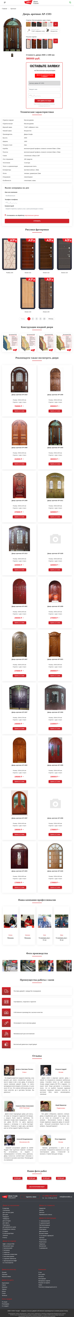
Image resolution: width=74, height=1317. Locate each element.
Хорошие (4, 1274)
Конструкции (42, 1278)
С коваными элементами (10, 1254)
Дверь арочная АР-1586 (55, 818)
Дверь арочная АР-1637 (19, 712)
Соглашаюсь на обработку (23, 215)
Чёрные (4, 1289)
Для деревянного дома (9, 1227)
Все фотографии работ (37, 1186)
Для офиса (6, 1223)
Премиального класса (45, 1214)
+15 (56, 41)
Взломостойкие (43, 1233)
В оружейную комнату (9, 1229)
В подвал (5, 1231)
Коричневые (5, 1283)
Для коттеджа (7, 1221)
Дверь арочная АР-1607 (19, 659)
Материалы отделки (44, 1280)
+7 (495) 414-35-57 (49, 1196)
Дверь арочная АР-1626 (55, 871)
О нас (40, 1272)
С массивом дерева (8, 1256)
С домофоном (43, 1248)
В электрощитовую (8, 1233)
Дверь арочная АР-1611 (55, 500)
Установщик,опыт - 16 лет (62, 939)
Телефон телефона (11, 199)
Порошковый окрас (8, 1246)
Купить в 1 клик (19, 411)
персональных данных (32, 215)
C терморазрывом (44, 1221)
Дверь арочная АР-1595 (55, 765)
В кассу (5, 1237)
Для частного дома (8, 1212)
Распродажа (5, 1304)
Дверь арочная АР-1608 (55, 606)
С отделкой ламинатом (9, 1258)
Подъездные (6, 1225)
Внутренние (42, 1246)
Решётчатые (42, 1242)
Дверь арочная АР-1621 (55, 659)
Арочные (41, 1237)
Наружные (42, 1244)
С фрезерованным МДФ (10, 1260)
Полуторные (42, 1229)
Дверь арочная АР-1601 (19, 606)
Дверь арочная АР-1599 (19, 500)
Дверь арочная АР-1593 (55, 447)
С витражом (6, 1250)
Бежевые (4, 1287)
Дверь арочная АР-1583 (55, 712)
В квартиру (6, 1208)
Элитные (41, 1212)
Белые (4, 1291)
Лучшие (4, 1272)
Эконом (41, 1210)
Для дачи (5, 1214)
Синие (4, 1293)
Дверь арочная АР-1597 (19, 818)
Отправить (36, 221)
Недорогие (42, 1208)
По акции (4, 1302)
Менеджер (10, 938)
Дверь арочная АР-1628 (55, 553)
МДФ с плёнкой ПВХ (8, 1244)
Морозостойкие (6, 1276)
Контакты (41, 1276)
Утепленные (6, 1210)
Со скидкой (5, 1306)
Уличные (5, 1235)
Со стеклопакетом (8, 1262)
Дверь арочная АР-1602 (19, 765)
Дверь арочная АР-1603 (19, 871)
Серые (4, 1285)
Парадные (6, 1216)
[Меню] (5, 2)
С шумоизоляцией (44, 1223)
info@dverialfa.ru (66, 1197)
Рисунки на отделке (44, 1282)
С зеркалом (6, 1252)
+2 (55, 24)
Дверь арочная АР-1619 (19, 394)
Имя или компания (11, 192)
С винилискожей (7, 1248)
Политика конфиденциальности (47, 1287)
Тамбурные (6, 1218)
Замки (40, 1285)
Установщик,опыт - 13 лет (45, 939)
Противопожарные (44, 1225)
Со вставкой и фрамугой (46, 1235)
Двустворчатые (43, 1231)
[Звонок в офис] (70, 2)
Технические (43, 1239)
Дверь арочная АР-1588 (19, 447)
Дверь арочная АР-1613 (19, 553)
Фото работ (41, 1274)
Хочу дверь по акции (44, 100)
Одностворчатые (44, 1227)
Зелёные (4, 1295)
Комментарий (9, 206)
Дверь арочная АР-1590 (55, 394)
